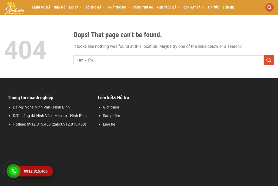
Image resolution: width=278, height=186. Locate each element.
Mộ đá (75, 7)
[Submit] (269, 60)
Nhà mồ (59, 7)
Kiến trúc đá (168, 7)
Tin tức (213, 7)
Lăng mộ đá (41, 7)
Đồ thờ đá (95, 7)
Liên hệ (228, 7)
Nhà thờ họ (119, 7)
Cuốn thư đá (143, 7)
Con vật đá (193, 7)
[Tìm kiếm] (269, 7)
